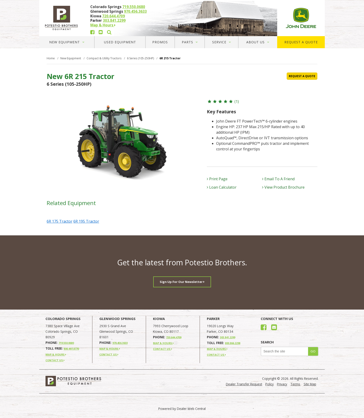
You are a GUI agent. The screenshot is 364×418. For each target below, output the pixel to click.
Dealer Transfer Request (244, 384)
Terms (295, 384)
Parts (190, 42)
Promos (160, 42)
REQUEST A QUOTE (302, 76)
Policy (269, 384)
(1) (223, 101)
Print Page (217, 178)
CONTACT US (55, 360)
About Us (257, 42)
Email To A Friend (278, 178)
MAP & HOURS (56, 354)
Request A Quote (301, 42)
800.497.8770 (71, 348)
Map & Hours (102, 25)
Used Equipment (120, 42)
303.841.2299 (114, 20)
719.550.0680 (133, 6)
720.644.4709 (113, 16)
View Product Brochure (283, 187)
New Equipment (66, 42)
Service (221, 42)
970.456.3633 (135, 11)
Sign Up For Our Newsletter (182, 282)
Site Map (310, 384)
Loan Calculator (222, 187)
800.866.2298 (232, 343)
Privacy (282, 384)
